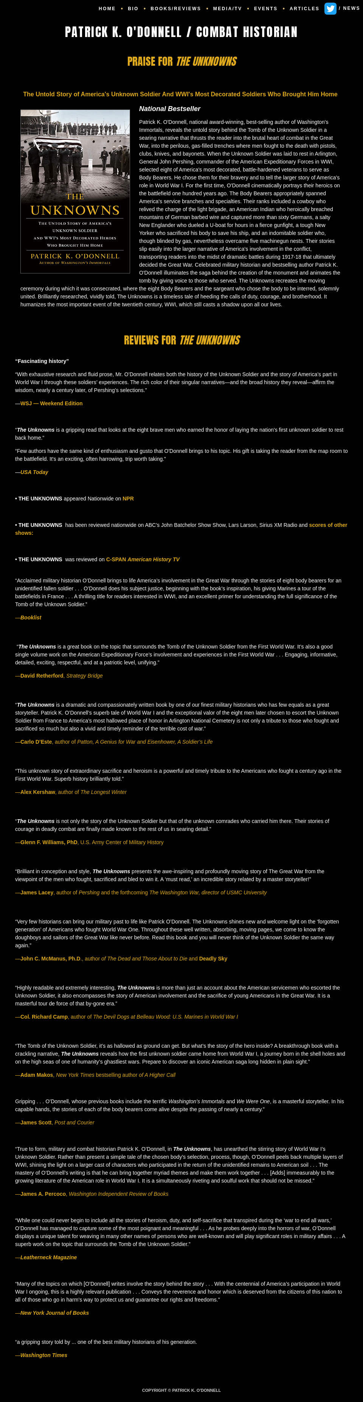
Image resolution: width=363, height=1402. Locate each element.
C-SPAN (143, 559)
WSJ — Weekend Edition (51, 403)
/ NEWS (342, 8)
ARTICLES (305, 8)
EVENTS (266, 8)
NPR (127, 499)
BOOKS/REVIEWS (175, 8)
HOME (107, 8)
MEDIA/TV (227, 8)
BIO (133, 8)
